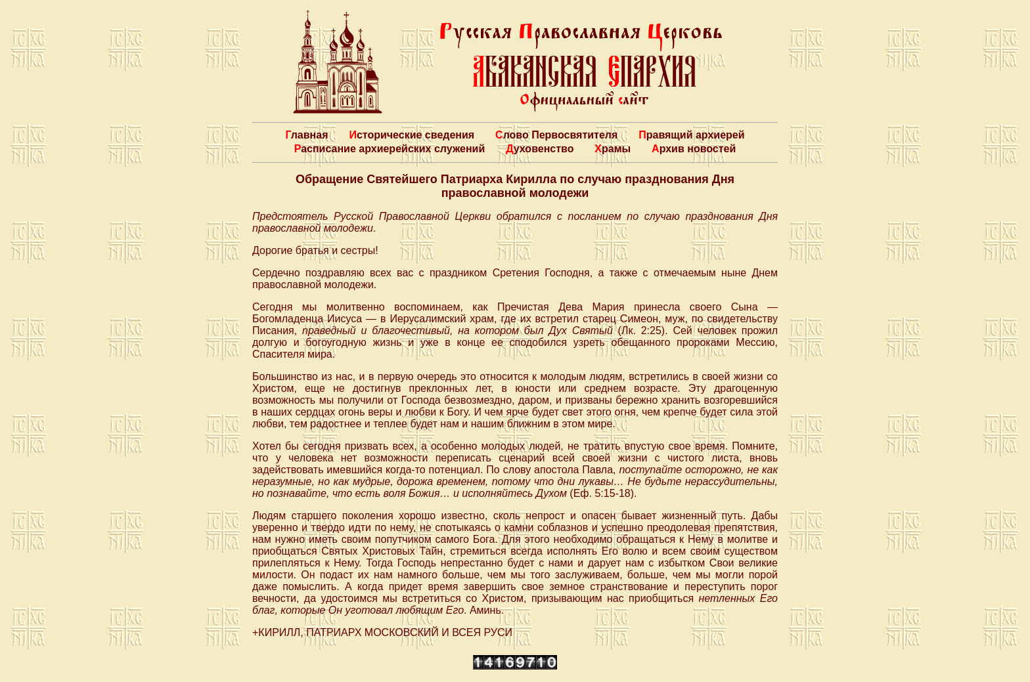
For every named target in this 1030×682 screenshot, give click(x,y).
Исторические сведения (411, 134)
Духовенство (539, 148)
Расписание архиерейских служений (389, 148)
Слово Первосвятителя (556, 134)
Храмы (612, 148)
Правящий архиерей (691, 134)
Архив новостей (694, 148)
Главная (306, 134)
